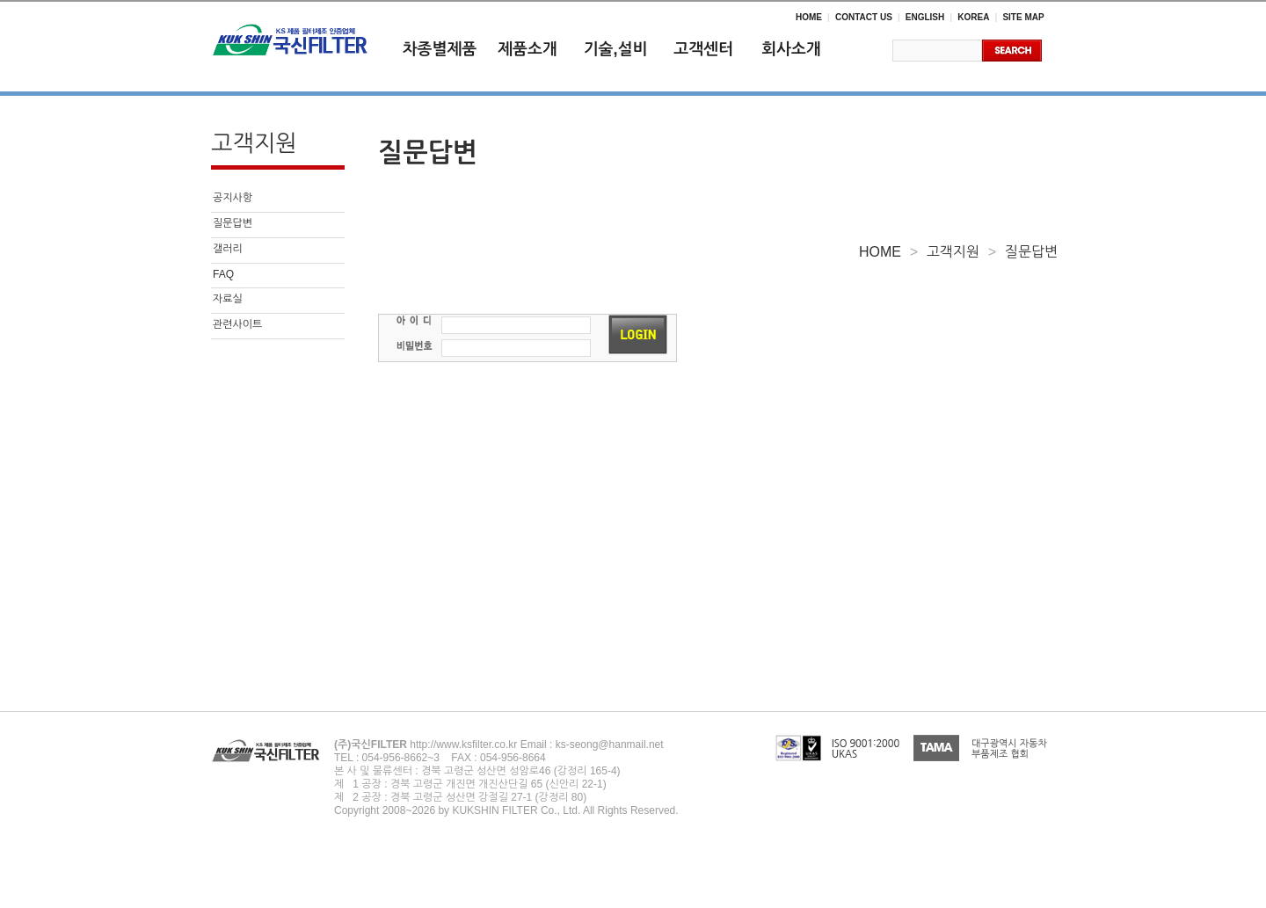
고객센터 (703, 49)
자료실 (228, 299)
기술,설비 (616, 49)
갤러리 (228, 249)
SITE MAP (1023, 17)
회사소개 (791, 49)
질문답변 (232, 223)
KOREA (973, 17)
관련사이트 (237, 324)
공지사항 (232, 198)
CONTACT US (863, 17)
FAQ (223, 274)
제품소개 (527, 49)
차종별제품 (440, 49)
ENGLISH (925, 17)
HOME (809, 17)
